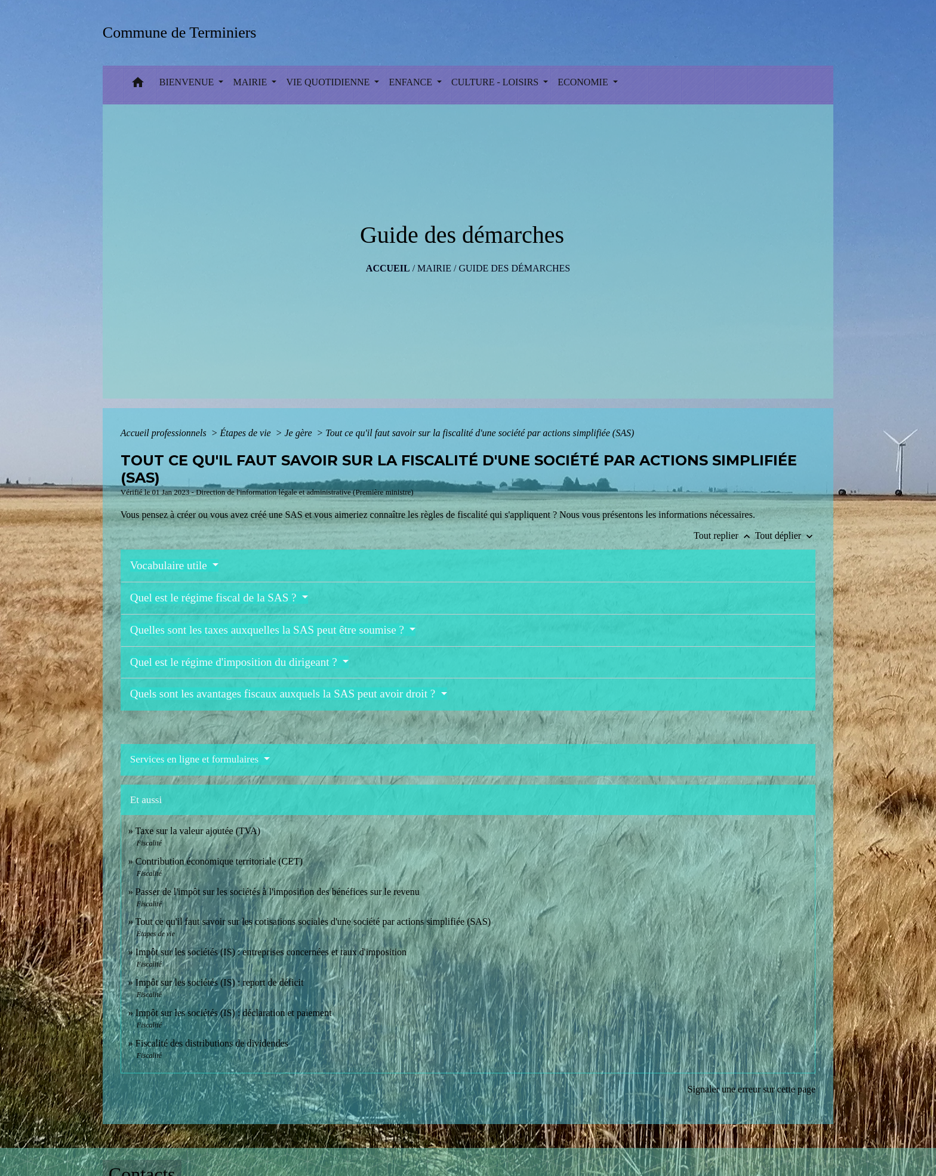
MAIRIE (434, 268)
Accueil (388, 268)
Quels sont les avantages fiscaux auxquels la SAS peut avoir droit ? (284, 693)
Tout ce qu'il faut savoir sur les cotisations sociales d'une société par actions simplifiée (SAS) (313, 921)
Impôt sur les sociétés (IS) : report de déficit (220, 982)
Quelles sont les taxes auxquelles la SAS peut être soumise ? (268, 630)
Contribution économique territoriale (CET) (219, 861)
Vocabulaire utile (170, 565)
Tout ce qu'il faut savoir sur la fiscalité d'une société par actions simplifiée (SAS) (479, 433)
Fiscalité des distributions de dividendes (212, 1043)
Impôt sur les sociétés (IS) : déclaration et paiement (234, 1013)
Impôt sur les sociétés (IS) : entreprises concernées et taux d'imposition (271, 952)
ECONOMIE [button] (584, 82)
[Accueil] (183, 32)
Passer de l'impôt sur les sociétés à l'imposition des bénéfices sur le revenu (278, 892)
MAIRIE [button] (251, 82)
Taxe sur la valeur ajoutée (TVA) (198, 831)
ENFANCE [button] (412, 82)
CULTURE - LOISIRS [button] (496, 82)
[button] (138, 85)
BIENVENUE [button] (188, 82)
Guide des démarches (514, 268)
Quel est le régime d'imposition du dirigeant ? (235, 662)
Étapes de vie (246, 433)
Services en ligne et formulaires (195, 759)
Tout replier (724, 535)
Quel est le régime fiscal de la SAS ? (214, 597)
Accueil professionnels (165, 433)
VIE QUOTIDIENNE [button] (329, 82)
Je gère (300, 433)
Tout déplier (785, 535)
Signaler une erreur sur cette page (752, 1089)
